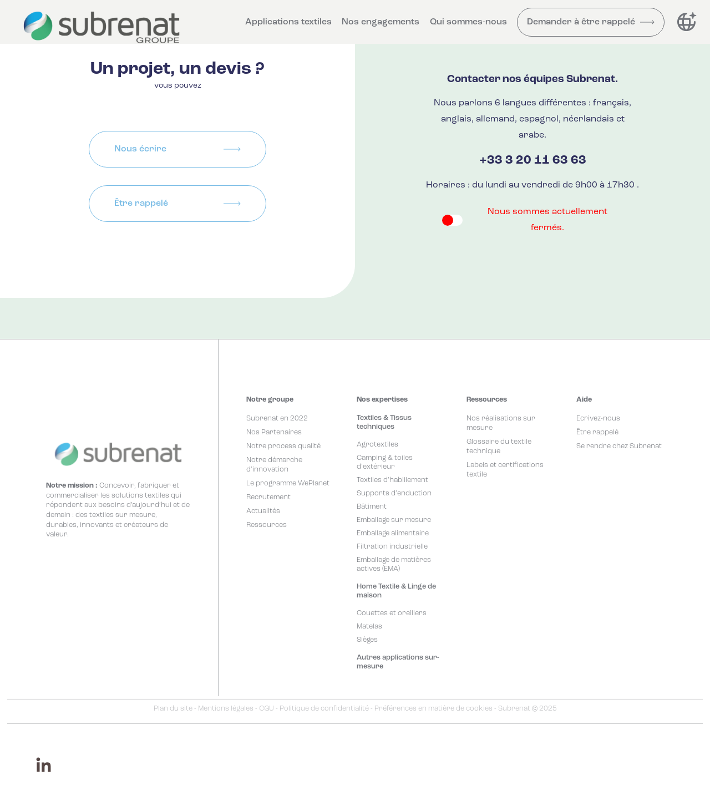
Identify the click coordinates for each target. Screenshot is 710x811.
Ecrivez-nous (598, 418)
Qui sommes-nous (468, 22)
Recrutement (268, 497)
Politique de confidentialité (324, 708)
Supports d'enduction (394, 493)
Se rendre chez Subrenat (619, 446)
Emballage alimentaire (393, 533)
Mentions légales (225, 708)
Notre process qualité (283, 446)
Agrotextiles (377, 444)
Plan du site (173, 708)
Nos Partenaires (274, 432)
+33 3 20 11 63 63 (532, 160)
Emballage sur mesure (394, 520)
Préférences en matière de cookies (433, 708)
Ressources (266, 525)
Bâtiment (372, 506)
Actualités (263, 511)
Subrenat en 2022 (277, 418)
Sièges (367, 639)
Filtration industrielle (392, 546)
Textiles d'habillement (392, 480)
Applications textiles (288, 22)
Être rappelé (597, 432)
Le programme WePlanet (287, 483)
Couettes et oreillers (392, 613)
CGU (266, 708)
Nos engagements (380, 22)
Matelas (369, 626)
